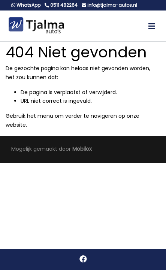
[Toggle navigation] (152, 26)
